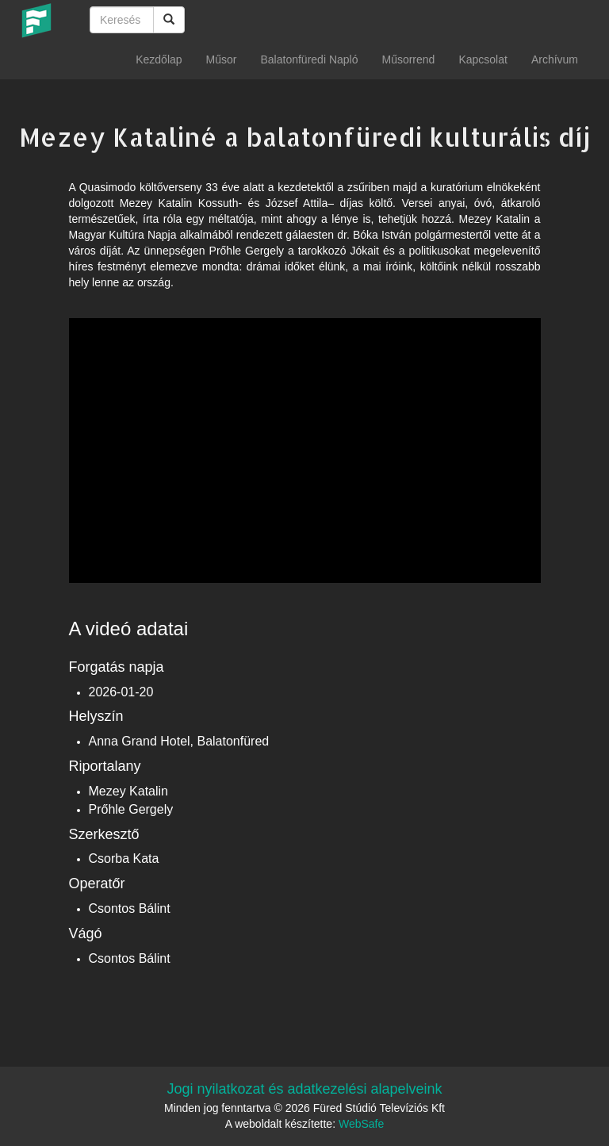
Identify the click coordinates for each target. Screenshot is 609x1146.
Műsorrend (408, 59)
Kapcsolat (482, 59)
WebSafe (361, 1123)
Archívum (554, 59)
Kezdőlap (159, 59)
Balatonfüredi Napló (309, 59)
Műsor (221, 59)
